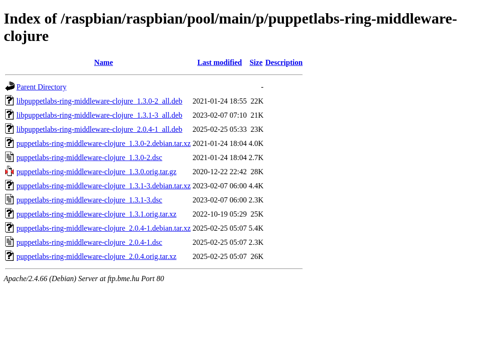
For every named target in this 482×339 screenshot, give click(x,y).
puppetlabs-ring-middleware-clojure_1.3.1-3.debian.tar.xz (103, 186)
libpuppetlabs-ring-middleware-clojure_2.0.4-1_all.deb (99, 129)
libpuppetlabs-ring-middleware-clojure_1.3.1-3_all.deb (99, 115)
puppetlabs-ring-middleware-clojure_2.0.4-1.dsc (89, 242)
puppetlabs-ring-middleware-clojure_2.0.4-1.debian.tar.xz (103, 228)
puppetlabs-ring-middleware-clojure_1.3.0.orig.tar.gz (96, 172)
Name (103, 62)
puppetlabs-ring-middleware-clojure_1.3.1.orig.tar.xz (96, 214)
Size (256, 62)
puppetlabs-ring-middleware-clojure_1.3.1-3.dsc (89, 200)
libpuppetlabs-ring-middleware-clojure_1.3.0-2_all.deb (99, 101)
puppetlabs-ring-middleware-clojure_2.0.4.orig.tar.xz (96, 256)
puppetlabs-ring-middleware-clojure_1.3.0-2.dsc (89, 157)
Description (284, 62)
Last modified (219, 62)
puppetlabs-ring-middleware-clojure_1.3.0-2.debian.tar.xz (103, 143)
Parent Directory (41, 87)
